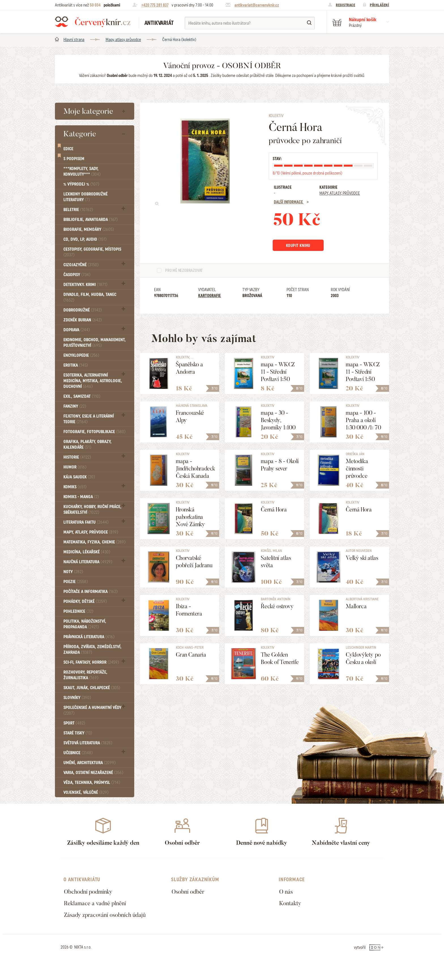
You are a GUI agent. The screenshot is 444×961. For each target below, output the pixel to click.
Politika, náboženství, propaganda (84, 624)
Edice (68, 148)
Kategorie (79, 134)
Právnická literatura (88, 636)
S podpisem (73, 158)
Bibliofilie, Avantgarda (90, 219)
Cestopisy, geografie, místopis (92, 252)
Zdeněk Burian (82, 320)
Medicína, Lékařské (86, 551)
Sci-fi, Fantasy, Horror (91, 662)
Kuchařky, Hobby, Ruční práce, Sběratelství (92, 509)
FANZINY (74, 406)
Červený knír (92, 21)
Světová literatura (87, 742)
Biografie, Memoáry (88, 229)
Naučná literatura (87, 561)
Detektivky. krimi (85, 284)
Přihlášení (379, 5)
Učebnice (78, 752)
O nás (286, 891)
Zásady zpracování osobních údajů (105, 915)
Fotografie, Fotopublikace (94, 431)
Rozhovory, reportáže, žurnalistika (85, 675)
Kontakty (290, 903)
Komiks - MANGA (81, 496)
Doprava (76, 329)
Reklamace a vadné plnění (95, 903)
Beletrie (78, 209)
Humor (74, 467)
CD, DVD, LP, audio (84, 239)
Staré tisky (77, 733)
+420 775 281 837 (154, 5)
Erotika (75, 365)
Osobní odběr (188, 891)
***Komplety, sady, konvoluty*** (82, 171)
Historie (77, 457)
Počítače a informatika (90, 591)
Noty (73, 571)
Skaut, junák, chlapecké (91, 687)
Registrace (345, 5)
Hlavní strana (73, 39)
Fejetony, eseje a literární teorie (88, 419)
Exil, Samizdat (81, 396)
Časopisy (76, 274)
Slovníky (77, 697)
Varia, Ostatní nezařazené (93, 772)
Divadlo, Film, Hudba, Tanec (89, 297)
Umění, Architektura (89, 762)
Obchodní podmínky (88, 891)
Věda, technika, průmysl (91, 782)
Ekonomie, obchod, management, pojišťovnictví (94, 342)
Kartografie (209, 295)
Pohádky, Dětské (85, 601)
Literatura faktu (85, 522)
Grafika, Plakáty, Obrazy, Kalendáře (87, 444)
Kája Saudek (79, 477)
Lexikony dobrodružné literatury (85, 197)
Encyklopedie (81, 355)
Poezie (75, 581)
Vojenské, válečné (85, 792)
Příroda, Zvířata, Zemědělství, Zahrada (92, 649)
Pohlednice (78, 611)
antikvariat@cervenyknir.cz (256, 5)
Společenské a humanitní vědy (92, 710)
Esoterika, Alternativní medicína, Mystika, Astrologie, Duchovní (92, 381)
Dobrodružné (82, 310)
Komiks (74, 486)
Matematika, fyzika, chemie (94, 542)
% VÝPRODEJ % (81, 184)
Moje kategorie (88, 111)
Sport (74, 723)
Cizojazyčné (81, 264)
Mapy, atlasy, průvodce (123, 39)
